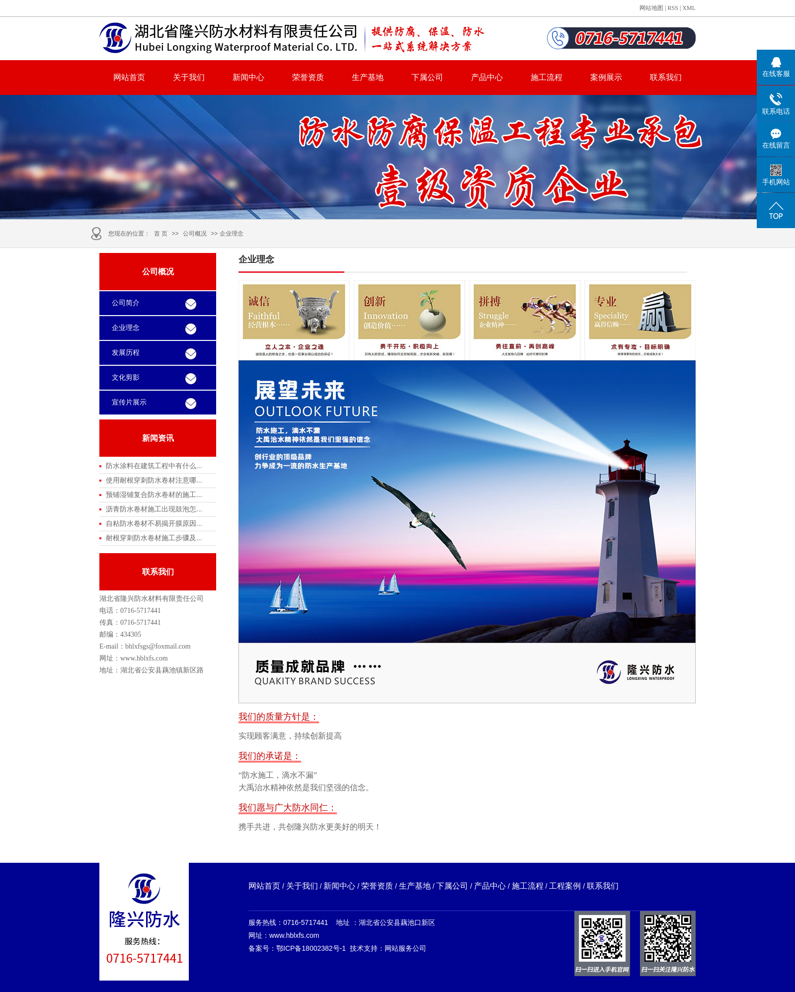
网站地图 (651, 7)
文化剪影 (126, 377)
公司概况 (195, 233)
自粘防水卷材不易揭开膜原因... (154, 523)
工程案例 (565, 886)
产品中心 (487, 77)
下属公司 (427, 77)
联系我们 (666, 77)
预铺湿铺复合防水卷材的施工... (154, 494)
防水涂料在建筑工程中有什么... (154, 466)
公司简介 (126, 303)
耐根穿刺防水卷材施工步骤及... (154, 538)
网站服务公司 (405, 948)
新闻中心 (248, 77)
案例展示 (606, 77)
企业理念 (126, 327)
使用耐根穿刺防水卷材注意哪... (154, 480)
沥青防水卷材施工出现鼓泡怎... (154, 509)
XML (689, 7)
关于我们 (189, 77)
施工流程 (546, 77)
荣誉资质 (308, 77)
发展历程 (126, 352)
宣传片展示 (129, 402)
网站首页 (129, 77)
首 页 (160, 233)
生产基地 (368, 77)
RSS (673, 7)
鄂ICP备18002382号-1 (311, 948)
